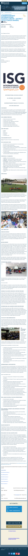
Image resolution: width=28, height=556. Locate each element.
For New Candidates (9, 509)
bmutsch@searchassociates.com (22, 463)
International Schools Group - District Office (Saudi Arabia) (12, 18)
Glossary (11, 548)
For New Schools (9, 506)
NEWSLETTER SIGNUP (14, 526)
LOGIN (24, 0)
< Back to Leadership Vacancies (6, 14)
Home (2, 548)
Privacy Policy (6, 548)
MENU (24, 3)
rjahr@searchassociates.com (6, 464)
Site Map (15, 548)
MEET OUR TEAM (14, 523)
